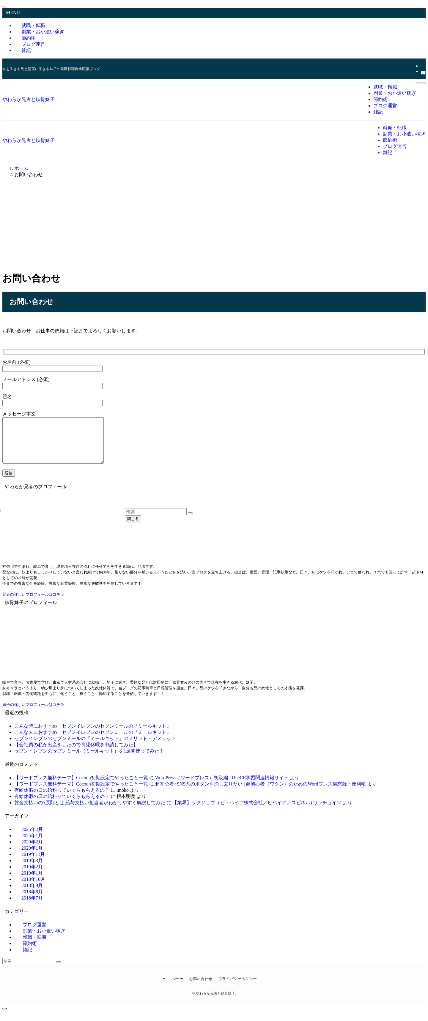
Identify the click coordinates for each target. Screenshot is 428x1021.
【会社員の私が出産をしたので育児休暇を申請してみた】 (76, 753)
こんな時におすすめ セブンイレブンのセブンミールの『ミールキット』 (92, 734)
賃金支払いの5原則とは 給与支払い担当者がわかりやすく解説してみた (89, 811)
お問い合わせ (200, 987)
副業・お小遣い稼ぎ (42, 31)
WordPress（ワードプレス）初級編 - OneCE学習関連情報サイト (222, 786)
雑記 (26, 50)
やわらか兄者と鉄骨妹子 (28, 99)
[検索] (423, 73)
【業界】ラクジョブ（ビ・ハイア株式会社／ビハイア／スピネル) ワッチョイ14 (257, 811)
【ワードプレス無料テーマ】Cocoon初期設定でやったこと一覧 (81, 786)
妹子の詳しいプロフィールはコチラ (33, 713)
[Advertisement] (214, 224)
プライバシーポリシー (237, 987)
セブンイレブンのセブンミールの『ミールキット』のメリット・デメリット (95, 747)
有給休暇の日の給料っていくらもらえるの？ (61, 799)
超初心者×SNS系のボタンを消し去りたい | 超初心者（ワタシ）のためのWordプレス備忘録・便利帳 (260, 792)
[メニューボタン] (418, 83)
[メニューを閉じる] (4, 6)
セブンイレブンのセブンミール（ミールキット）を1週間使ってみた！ (89, 759)
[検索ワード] (28, 970)
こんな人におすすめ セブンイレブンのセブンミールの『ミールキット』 (92, 741)
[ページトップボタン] (4, 1017)
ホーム (177, 987)
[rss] (422, 65)
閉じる (133, 518)
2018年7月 (32, 906)
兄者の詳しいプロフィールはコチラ (33, 603)
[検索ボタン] (423, 83)
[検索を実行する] (58, 971)
